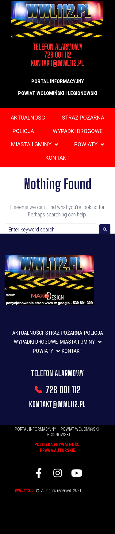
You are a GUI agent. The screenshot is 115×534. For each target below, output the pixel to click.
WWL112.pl (25, 490)
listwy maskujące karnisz (65, 493)
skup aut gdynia (57, 502)
